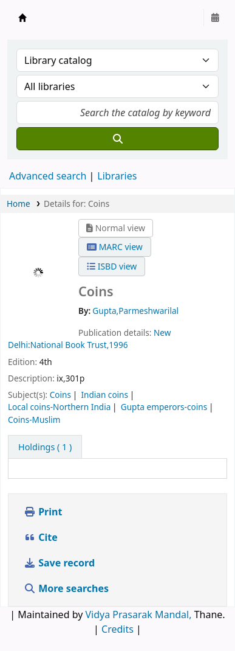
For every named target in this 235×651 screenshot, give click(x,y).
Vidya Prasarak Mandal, (138, 614)
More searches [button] (67, 588)
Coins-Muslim (34, 419)
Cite (41, 537)
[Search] (117, 138)
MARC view (115, 246)
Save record (60, 562)
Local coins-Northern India (59, 407)
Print (43, 511)
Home (18, 203)
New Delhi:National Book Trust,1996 (89, 338)
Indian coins (104, 394)
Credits (117, 629)
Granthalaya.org (22, 17)
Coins (60, 394)
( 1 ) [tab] (45, 447)
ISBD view (112, 266)
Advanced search (47, 176)
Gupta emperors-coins (164, 407)
